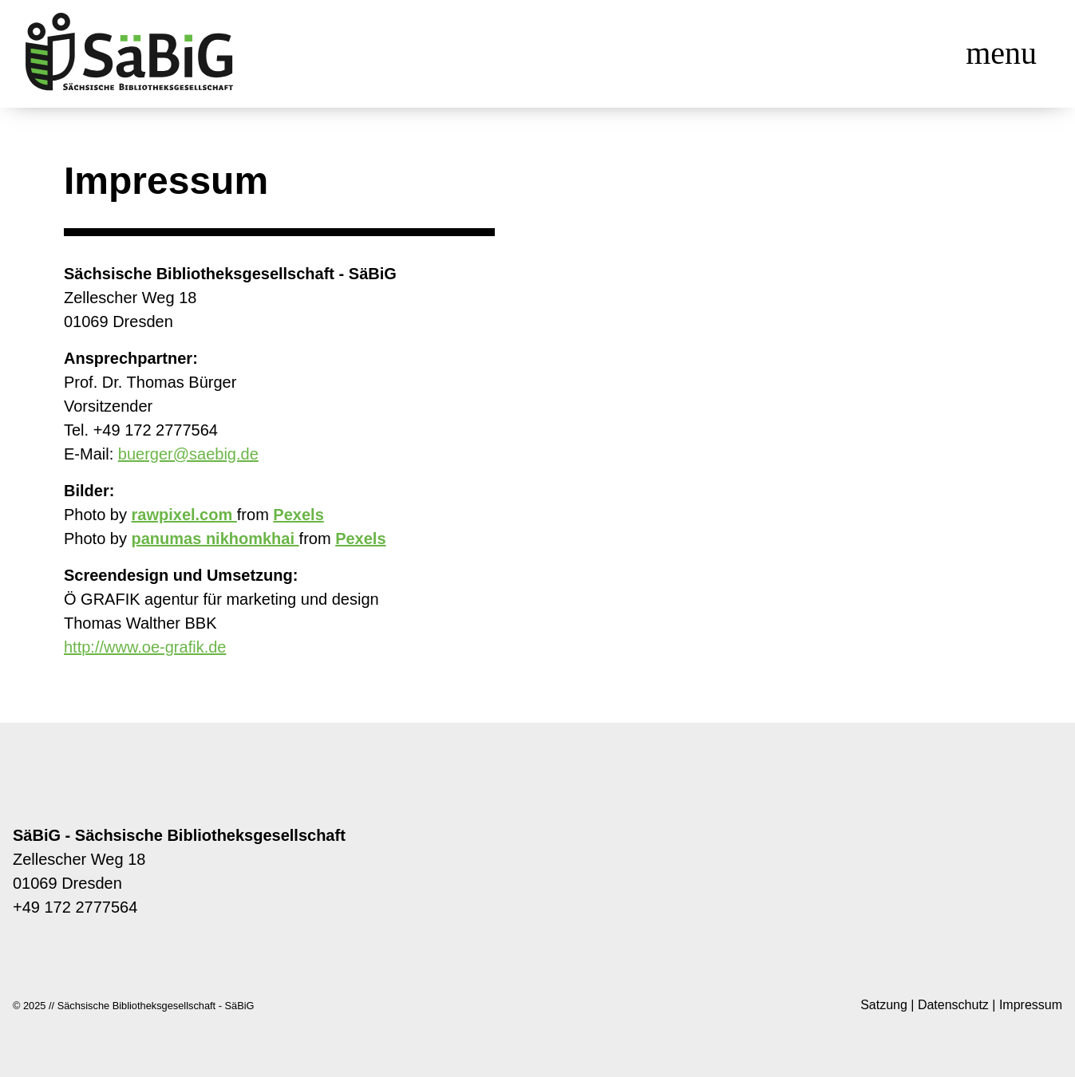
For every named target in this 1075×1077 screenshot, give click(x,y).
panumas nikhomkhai (215, 538)
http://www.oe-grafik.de (145, 647)
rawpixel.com (184, 514)
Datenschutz (953, 1005)
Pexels (298, 514)
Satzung (883, 1005)
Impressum (1030, 1005)
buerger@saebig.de (188, 454)
